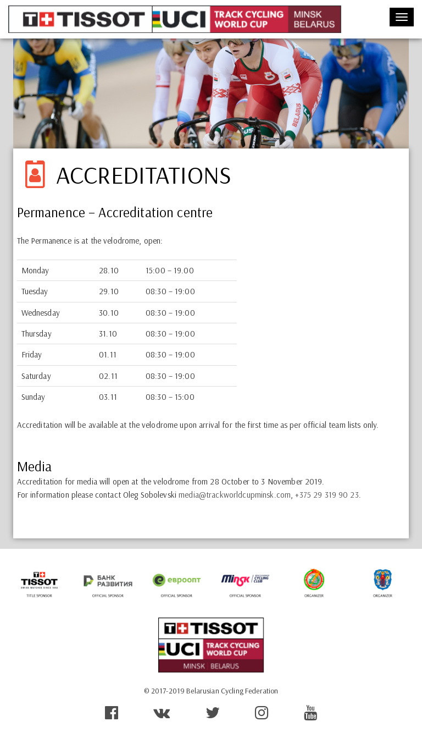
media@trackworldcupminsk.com (235, 494)
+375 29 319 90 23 (326, 494)
